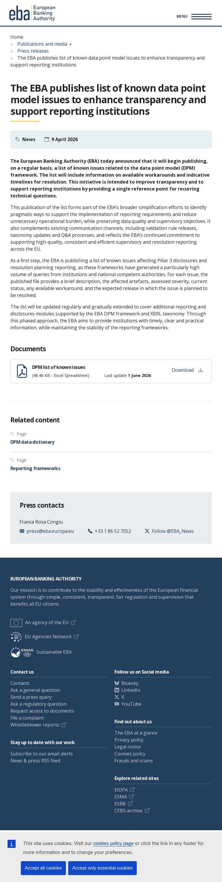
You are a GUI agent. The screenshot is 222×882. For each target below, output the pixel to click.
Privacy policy (128, 740)
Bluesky (129, 683)
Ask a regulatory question (38, 704)
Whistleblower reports (34, 725)
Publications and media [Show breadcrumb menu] (42, 44)
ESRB (120, 803)
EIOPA (121, 790)
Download (187, 370)
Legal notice (127, 747)
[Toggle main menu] (193, 16)
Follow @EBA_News (173, 531)
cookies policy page (113, 843)
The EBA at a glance (136, 733)
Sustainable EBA (41, 652)
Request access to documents (42, 711)
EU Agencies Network (41, 636)
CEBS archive (128, 810)
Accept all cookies (43, 868)
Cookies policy (129, 753)
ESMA (120, 797)
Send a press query (31, 697)
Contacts (19, 683)
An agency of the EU (39, 622)
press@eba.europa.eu (50, 531)
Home (16, 37)
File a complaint (27, 718)
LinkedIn (130, 690)
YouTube (131, 704)
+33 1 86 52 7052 (113, 531)
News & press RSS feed (35, 760)
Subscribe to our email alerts (41, 753)
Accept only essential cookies (102, 868)
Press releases (33, 51)
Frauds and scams (133, 760)
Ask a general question (35, 690)
